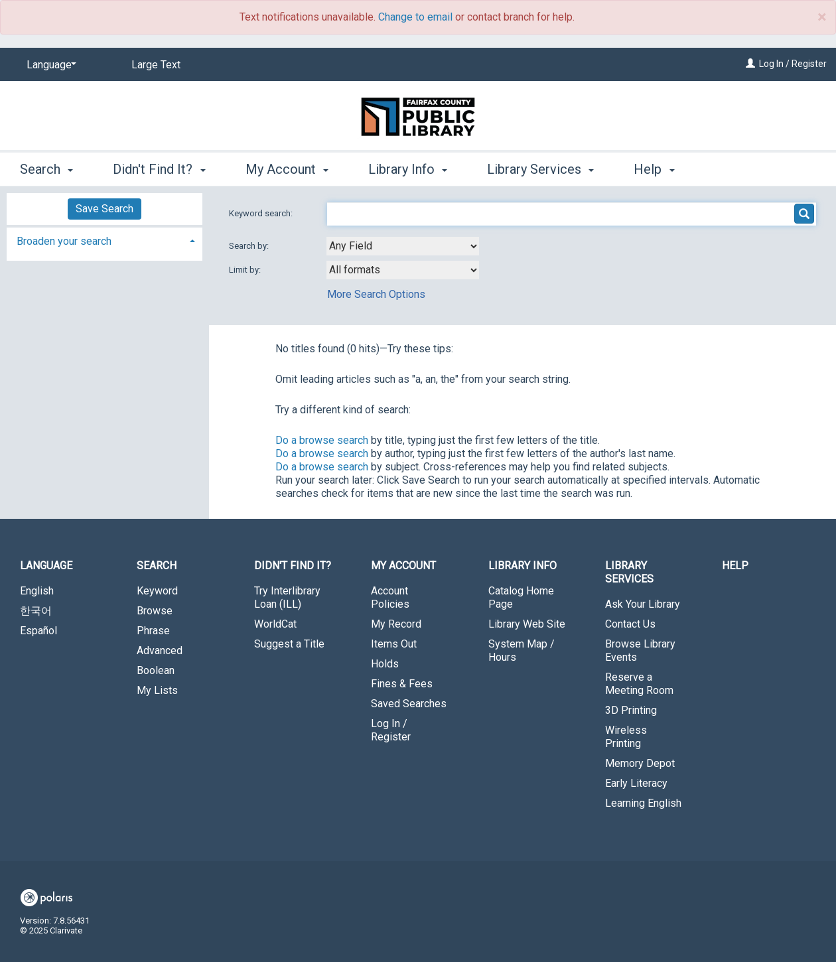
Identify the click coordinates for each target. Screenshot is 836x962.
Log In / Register (793, 63)
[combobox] (402, 246)
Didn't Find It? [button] (159, 169)
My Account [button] (286, 169)
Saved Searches (409, 703)
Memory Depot (640, 763)
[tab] (104, 240)
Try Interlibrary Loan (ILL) (287, 597)
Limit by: (246, 270)
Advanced (159, 650)
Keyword (157, 590)
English (37, 590)
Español (38, 630)
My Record (396, 624)
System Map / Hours (521, 650)
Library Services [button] (540, 169)
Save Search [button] (104, 208)
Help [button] (654, 169)
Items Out (394, 644)
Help (735, 565)
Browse (155, 610)
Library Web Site (526, 624)
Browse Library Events (640, 650)
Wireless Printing (626, 737)
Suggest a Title (289, 644)
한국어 (36, 610)
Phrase (153, 630)
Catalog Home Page (521, 597)
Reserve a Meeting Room (639, 684)
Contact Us (630, 624)
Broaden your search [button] (64, 241)
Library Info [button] (407, 169)
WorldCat (275, 624)
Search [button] (46, 169)
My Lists (157, 690)
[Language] (49, 65)
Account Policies (390, 597)
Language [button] (46, 565)
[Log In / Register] (750, 63)
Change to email (415, 17)
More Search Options (376, 294)
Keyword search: (262, 213)
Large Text (155, 64)
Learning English (643, 803)
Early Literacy (636, 783)
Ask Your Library (642, 604)
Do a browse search (321, 440)
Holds (385, 663)
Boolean (155, 670)
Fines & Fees (402, 683)
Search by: (250, 246)
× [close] (821, 17)
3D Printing (631, 710)
